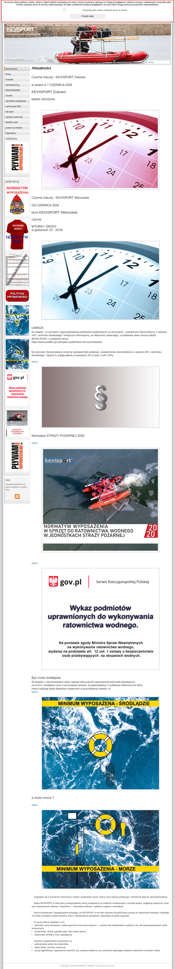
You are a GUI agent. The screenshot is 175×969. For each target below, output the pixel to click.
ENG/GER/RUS (13, 90)
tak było (10, 111)
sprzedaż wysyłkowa (16, 101)
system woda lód (14, 117)
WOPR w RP (12, 122)
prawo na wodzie (14, 128)
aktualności (11, 69)
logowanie (11, 133)
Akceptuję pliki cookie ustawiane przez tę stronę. (105, 10)
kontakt (9, 79)
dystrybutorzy (12, 85)
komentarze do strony (106, 966)
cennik (9, 95)
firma (8, 74)
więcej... (35, 361)
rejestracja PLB (13, 106)
